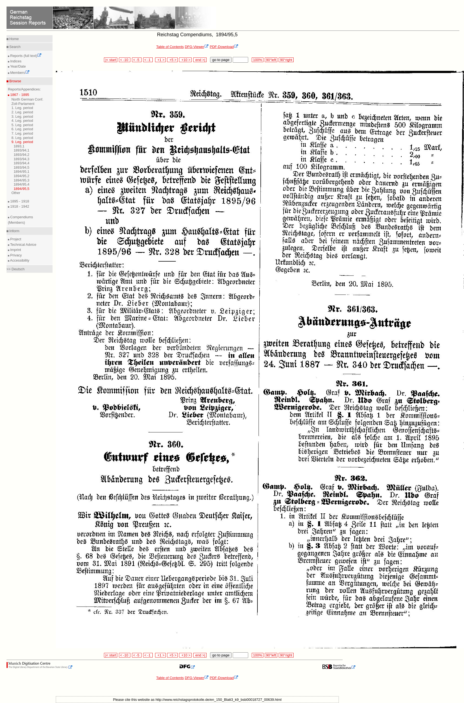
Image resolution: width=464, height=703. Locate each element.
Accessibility (19, 260)
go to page (220, 60)
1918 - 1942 (19, 206)
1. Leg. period (22, 108)
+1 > (160, 60)
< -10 (124, 60)
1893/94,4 (21, 163)
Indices (15, 61)
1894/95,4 (21, 184)
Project (15, 239)
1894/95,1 (21, 171)
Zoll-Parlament (23, 104)
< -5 (137, 60)
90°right (286, 60)
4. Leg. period (22, 121)
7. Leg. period (22, 133)
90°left (271, 60)
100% (257, 60)
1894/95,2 (21, 176)
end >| (199, 60)
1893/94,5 (21, 167)
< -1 (148, 60)
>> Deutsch (16, 269)
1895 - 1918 (19, 201)
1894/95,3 (21, 180)
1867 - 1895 (19, 95)
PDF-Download (224, 47)
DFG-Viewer (197, 47)
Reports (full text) (25, 56)
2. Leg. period (22, 112)
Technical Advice (22, 245)
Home (13, 39)
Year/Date (17, 66)
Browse (14, 81)
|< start (110, 60)
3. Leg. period (22, 116)
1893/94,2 (21, 155)
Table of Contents (170, 47)
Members (19, 73)
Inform (13, 231)
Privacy (15, 255)
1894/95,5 (21, 189)
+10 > (185, 60)
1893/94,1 (21, 150)
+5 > (172, 60)
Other (15, 193)
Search (14, 47)
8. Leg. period (22, 138)
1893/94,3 (21, 159)
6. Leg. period (22, 129)
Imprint (15, 250)
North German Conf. (27, 99)
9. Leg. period (22, 142)
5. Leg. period (22, 125)
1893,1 (19, 146)
